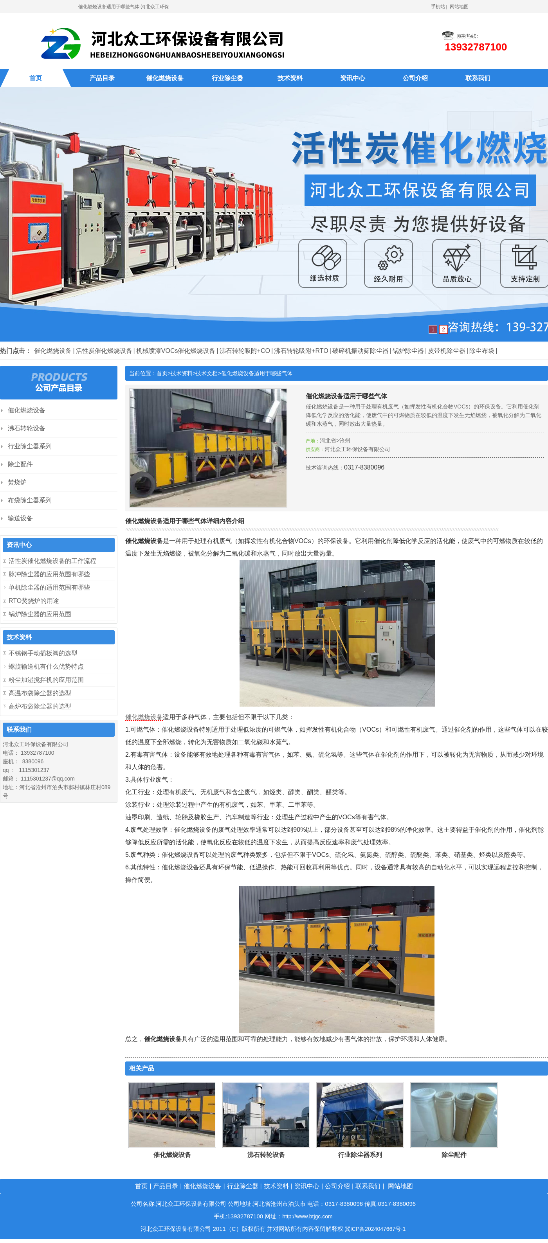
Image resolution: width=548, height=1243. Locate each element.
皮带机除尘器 (446, 350)
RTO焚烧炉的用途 (34, 600)
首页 (35, 78)
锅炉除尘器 (408, 350)
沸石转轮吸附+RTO (301, 350)
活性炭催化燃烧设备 (104, 350)
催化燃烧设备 (165, 78)
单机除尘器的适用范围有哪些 (49, 587)
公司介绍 (415, 78)
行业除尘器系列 (360, 1154)
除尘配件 (454, 1154)
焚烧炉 (17, 482)
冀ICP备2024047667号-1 (375, 1229)
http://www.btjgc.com (307, 1216)
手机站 (438, 6)
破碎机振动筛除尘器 (360, 350)
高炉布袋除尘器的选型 (40, 706)
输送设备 (20, 518)
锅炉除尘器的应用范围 (40, 614)
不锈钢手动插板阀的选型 (43, 653)
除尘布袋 (481, 350)
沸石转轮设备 (266, 1154)
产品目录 (102, 78)
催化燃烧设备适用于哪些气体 (256, 373)
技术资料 (290, 78)
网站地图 (459, 6)
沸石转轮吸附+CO (245, 350)
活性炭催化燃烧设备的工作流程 (52, 561)
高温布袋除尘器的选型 (40, 693)
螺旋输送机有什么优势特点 (46, 666)
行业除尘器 (227, 78)
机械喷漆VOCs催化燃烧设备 (176, 350)
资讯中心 (352, 78)
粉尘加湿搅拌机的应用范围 (46, 679)
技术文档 (207, 373)
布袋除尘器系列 (30, 500)
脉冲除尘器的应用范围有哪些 (49, 574)
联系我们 (477, 78)
